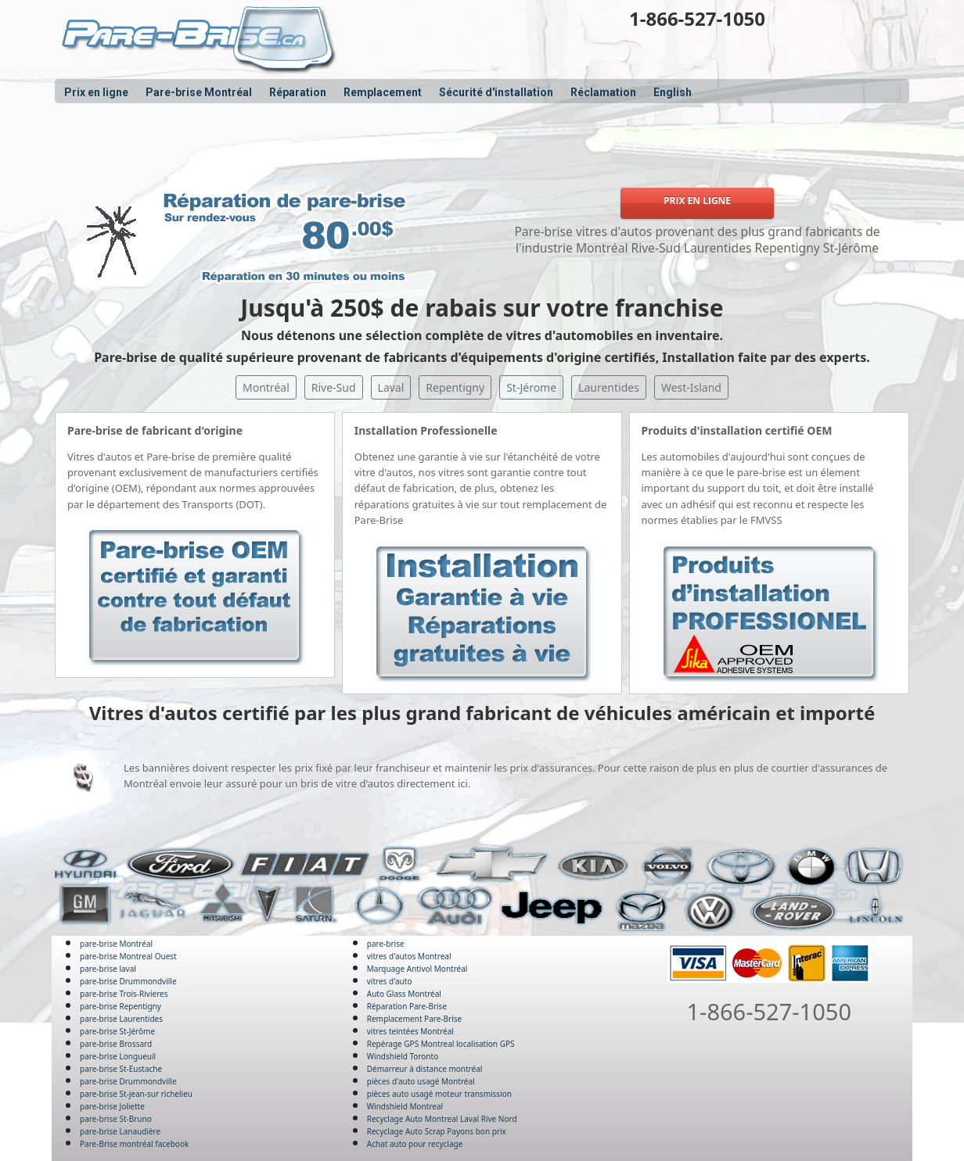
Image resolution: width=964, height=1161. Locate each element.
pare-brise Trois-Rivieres (124, 993)
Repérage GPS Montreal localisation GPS (441, 1043)
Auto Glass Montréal (404, 993)
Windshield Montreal (405, 1106)
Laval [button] (391, 387)
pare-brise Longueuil (118, 1056)
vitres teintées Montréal (410, 1031)
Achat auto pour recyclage (415, 1143)
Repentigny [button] (455, 387)
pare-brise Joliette (112, 1106)
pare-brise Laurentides (121, 1018)
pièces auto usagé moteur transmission (439, 1093)
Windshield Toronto (402, 1056)
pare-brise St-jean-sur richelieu (136, 1093)
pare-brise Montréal (116, 943)
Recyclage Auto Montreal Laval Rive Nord (442, 1118)
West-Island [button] (691, 387)
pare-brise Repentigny (120, 1006)
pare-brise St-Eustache (121, 1068)
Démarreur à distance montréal (425, 1068)
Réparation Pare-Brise (407, 1006)
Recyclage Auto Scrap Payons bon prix (436, 1131)
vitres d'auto (389, 981)
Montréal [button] (266, 387)
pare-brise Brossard (116, 1043)
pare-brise (386, 943)
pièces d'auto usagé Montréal (421, 1081)
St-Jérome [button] (531, 387)
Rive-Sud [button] (333, 387)
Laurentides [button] (608, 387)
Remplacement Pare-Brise (414, 1018)
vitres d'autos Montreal (409, 956)
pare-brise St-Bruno (116, 1118)
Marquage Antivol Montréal (417, 968)
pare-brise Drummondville (128, 981)
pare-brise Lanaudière (120, 1131)
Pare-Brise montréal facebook (134, 1143)
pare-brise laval (108, 968)
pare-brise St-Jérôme (117, 1031)
